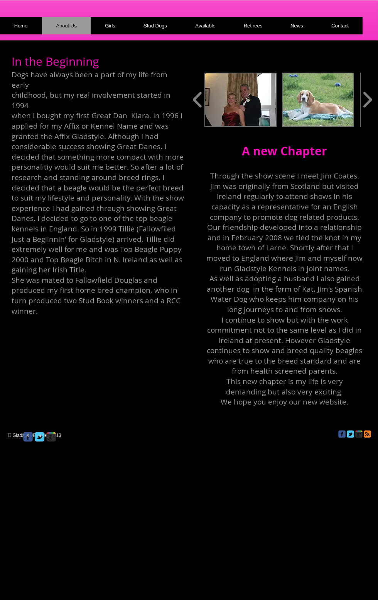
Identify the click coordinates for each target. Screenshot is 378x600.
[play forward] (367, 99)
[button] (240, 100)
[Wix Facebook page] (28, 437)
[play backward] (197, 99)
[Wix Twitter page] (39, 437)
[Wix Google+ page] (51, 437)
